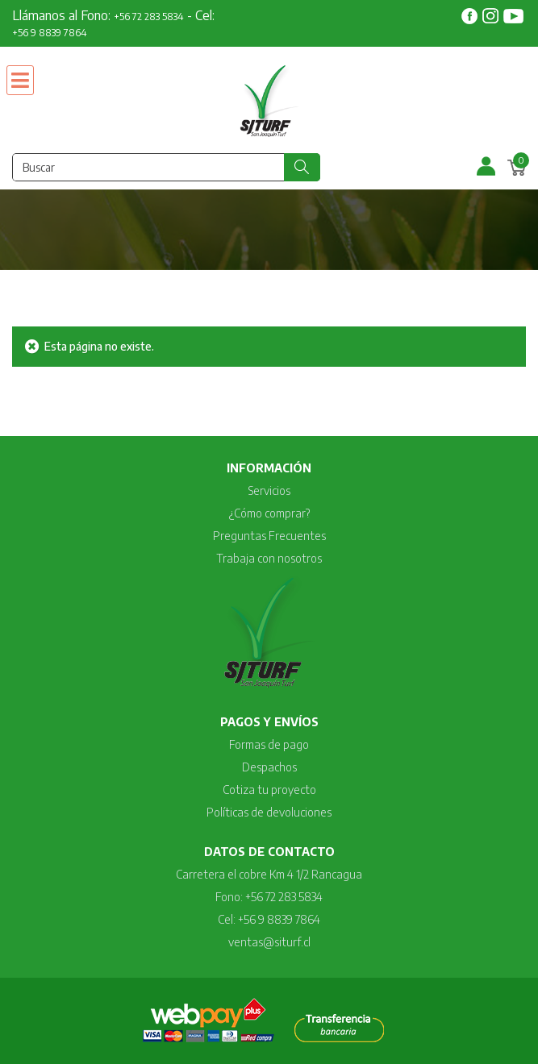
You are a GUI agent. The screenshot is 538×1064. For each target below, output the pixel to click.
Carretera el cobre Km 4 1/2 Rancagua (269, 874)
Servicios (269, 490)
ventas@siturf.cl (269, 942)
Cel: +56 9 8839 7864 (269, 919)
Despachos (269, 767)
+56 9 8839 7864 (49, 33)
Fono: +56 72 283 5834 (269, 897)
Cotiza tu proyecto (269, 789)
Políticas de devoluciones (269, 812)
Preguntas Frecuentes (269, 535)
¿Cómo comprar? (269, 513)
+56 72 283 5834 (149, 16)
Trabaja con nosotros (269, 558)
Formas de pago (269, 744)
